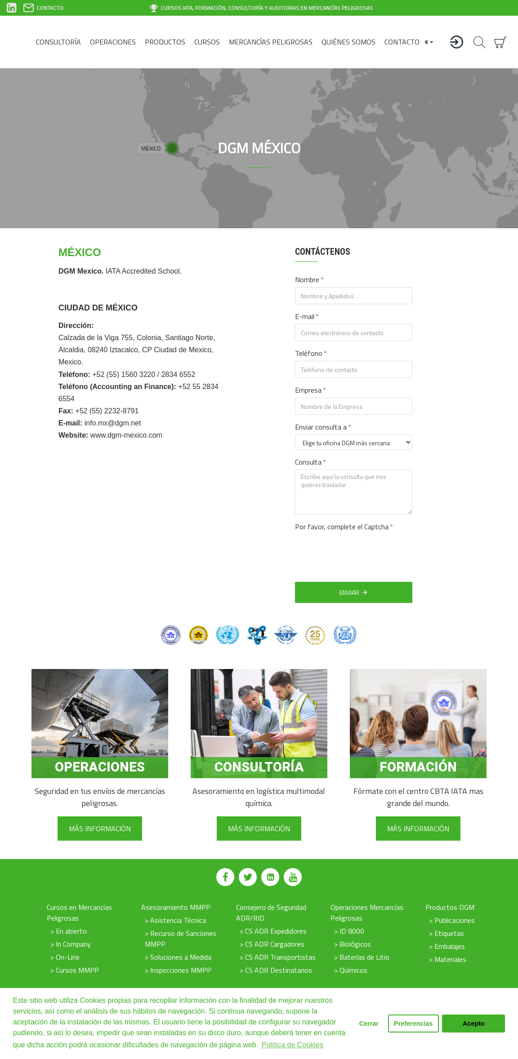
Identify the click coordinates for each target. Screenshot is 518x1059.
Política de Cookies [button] (292, 1045)
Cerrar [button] (369, 1023)
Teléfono (308, 353)
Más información (100, 828)
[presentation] (358, 550)
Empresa (308, 390)
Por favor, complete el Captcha (341, 526)
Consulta (308, 461)
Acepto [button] (474, 1023)
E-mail (304, 316)
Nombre (307, 279)
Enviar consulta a (321, 426)
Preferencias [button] (413, 1023)
